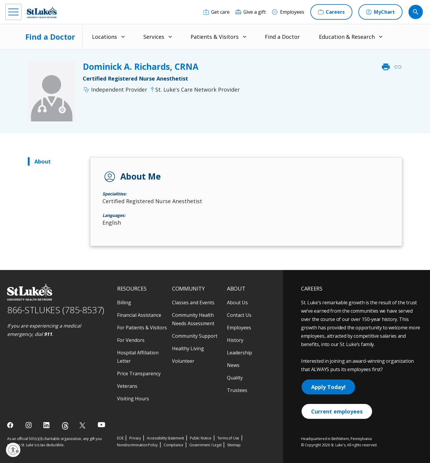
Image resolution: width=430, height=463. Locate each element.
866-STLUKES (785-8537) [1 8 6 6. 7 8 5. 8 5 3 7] (55, 310)
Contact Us (239, 315)
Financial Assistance (139, 315)
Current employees (337, 411)
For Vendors (131, 340)
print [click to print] (386, 67)
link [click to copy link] (398, 67)
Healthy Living (188, 348)
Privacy (135, 438)
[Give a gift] (251, 12)
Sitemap (234, 444)
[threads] (65, 426)
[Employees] (288, 12)
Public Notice (200, 438)
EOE (120, 438)
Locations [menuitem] (104, 36)
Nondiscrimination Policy (137, 444)
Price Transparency (139, 373)
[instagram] (29, 425)
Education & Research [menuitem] (347, 36)
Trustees (237, 390)
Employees (239, 327)
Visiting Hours (133, 398)
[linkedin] (47, 425)
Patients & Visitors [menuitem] (215, 36)
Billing (124, 302)
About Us (237, 302)
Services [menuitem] (153, 36)
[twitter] (83, 425)
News (233, 365)
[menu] (13, 12)
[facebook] (11, 425)
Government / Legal (205, 444)
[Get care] (216, 12)
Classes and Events (193, 302)
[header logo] (42, 12)
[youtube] (101, 424)
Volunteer (183, 361)
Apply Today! (328, 387)
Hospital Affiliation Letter (138, 356)
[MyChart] (380, 12)
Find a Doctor (50, 37)
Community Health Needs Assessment (193, 319)
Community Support (194, 336)
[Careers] (331, 12)
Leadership (239, 352)
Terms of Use (228, 438)
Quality (235, 377)
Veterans (127, 386)
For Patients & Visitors (142, 327)
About (42, 161)
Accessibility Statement (165, 438)
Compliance (173, 444)
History (235, 340)
